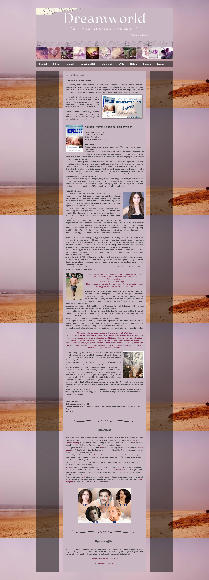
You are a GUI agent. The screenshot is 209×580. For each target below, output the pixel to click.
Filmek (56, 64)
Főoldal (43, 64)
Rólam (133, 64)
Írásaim (147, 64)
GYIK (121, 64)
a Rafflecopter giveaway (104, 564)
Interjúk (70, 64)
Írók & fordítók (88, 64)
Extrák (160, 64)
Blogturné (107, 64)
